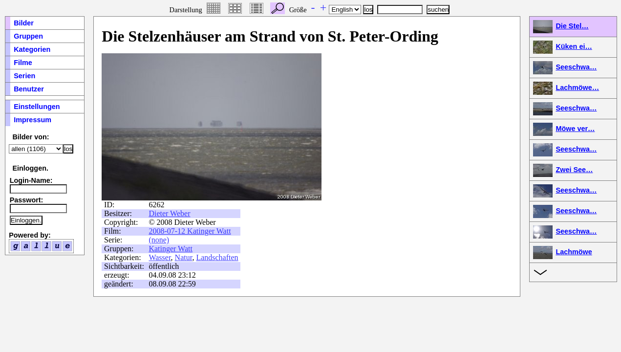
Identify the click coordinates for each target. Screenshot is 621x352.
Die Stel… (572, 26)
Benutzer (29, 89)
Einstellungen (37, 106)
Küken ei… (574, 46)
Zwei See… (574, 170)
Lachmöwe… (577, 87)
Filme (23, 62)
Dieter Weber (169, 213)
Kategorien (32, 49)
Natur (184, 257)
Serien (24, 76)
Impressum (32, 120)
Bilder (24, 23)
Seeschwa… (576, 67)
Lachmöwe (574, 252)
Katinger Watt (171, 248)
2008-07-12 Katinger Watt (190, 231)
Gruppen (28, 36)
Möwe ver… (575, 128)
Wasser (160, 257)
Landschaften (217, 257)
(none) (159, 240)
